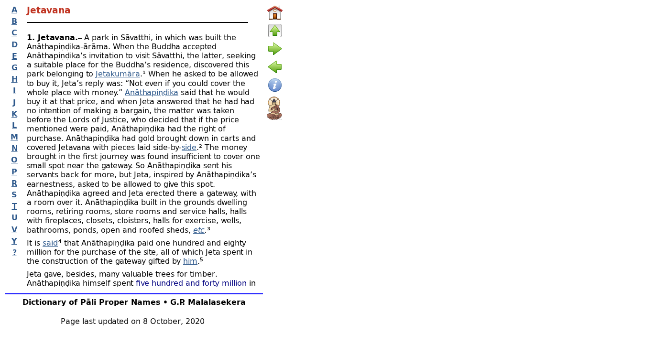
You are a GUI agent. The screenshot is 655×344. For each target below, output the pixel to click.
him (190, 261)
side (189, 147)
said (50, 242)
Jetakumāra (118, 73)
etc (199, 230)
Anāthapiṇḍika (151, 92)
